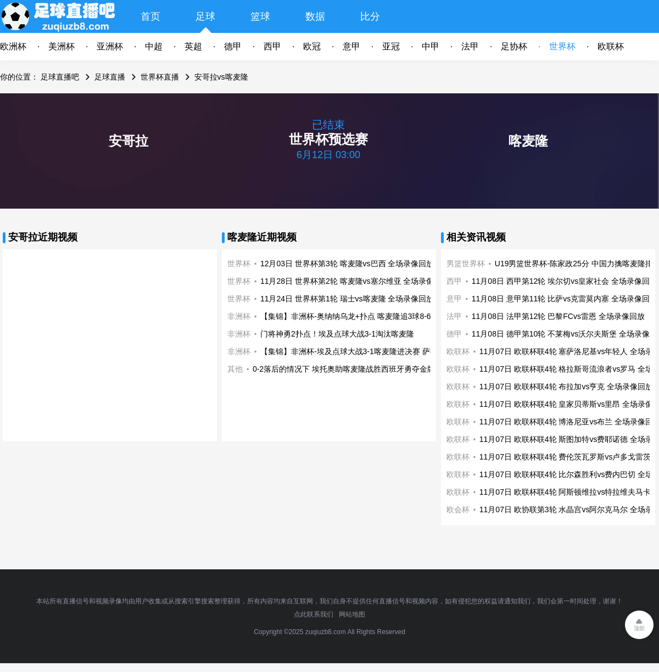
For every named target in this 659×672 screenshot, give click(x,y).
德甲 (233, 46)
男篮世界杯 (465, 263)
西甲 (272, 46)
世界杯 (562, 46)
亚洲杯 (110, 46)
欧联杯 (610, 46)
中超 (154, 46)
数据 (315, 16)
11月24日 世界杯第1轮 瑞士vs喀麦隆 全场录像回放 (347, 298)
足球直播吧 (60, 76)
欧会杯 (458, 509)
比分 (370, 16)
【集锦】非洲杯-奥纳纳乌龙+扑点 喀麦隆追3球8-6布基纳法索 (365, 316)
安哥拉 (128, 140)
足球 (205, 16)
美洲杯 (61, 46)
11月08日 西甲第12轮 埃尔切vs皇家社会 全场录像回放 (564, 281)
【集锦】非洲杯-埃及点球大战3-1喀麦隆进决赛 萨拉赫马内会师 (368, 351)
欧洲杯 (13, 46)
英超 (193, 46)
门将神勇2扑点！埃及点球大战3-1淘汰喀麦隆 (337, 333)
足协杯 (514, 46)
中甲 (430, 46)
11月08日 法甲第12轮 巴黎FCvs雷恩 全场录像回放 (558, 316)
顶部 (639, 628)
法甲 (470, 46)
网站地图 (352, 614)
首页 (150, 16)
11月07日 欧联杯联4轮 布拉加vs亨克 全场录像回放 (566, 386)
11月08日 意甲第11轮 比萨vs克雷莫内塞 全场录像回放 (564, 298)
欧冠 (312, 46)
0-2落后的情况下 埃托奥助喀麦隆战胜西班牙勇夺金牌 (344, 369)
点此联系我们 (313, 614)
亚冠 (391, 46)
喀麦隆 (528, 140)
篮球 (260, 16)
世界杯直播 (160, 76)
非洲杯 (238, 316)
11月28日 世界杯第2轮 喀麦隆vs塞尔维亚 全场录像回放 (355, 281)
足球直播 (109, 76)
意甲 (351, 46)
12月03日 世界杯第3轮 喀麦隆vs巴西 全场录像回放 (347, 263)
